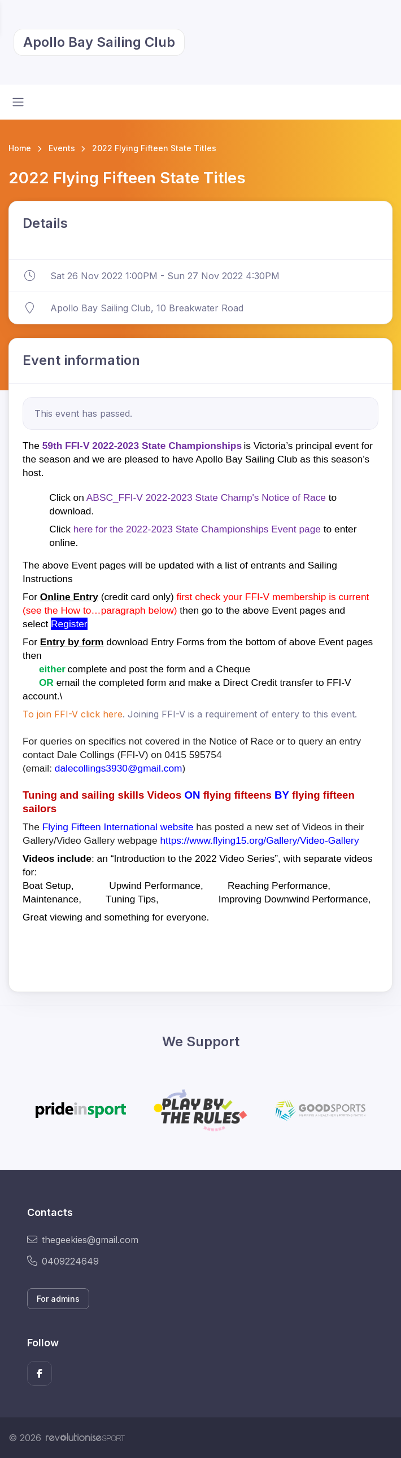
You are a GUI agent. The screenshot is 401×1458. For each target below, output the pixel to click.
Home (19, 148)
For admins (58, 1298)
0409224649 (63, 1261)
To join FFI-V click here (73, 714)
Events (62, 148)
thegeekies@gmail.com (82, 1239)
